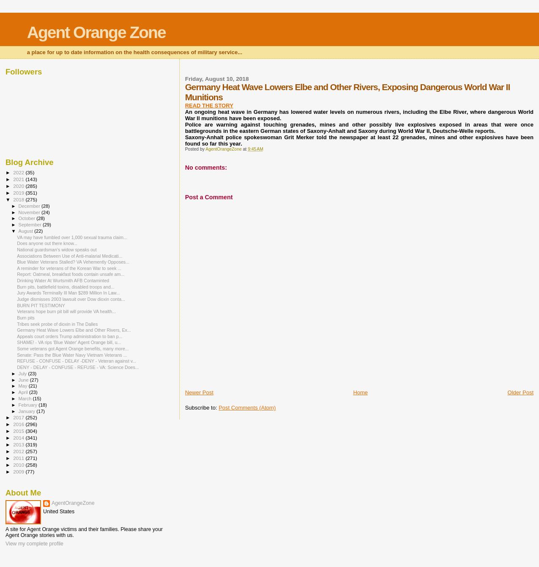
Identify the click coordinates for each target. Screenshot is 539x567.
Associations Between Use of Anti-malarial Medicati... (69, 256)
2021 (19, 179)
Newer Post (199, 392)
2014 (19, 437)
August (27, 231)
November (30, 212)
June (24, 380)
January (28, 411)
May (24, 385)
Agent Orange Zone (96, 32)
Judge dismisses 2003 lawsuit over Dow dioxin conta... (71, 299)
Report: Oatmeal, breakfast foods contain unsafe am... (70, 274)
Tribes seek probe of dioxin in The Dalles (57, 324)
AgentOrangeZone (73, 503)
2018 (19, 199)
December (30, 206)
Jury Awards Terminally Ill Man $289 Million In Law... (68, 292)
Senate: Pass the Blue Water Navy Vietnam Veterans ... (72, 355)
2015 (19, 431)
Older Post (521, 392)
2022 (19, 172)
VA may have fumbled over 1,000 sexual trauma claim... (72, 237)
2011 (19, 458)
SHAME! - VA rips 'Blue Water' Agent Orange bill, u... (69, 342)
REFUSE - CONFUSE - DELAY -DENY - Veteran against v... (76, 360)
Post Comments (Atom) (247, 408)
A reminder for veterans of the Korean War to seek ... (69, 268)
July (23, 373)
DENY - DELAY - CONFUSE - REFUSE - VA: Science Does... (78, 367)
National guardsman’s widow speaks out (57, 249)
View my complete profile (34, 544)
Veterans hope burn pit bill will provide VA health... (66, 311)
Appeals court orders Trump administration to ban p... (69, 336)
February (29, 404)
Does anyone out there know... (47, 243)
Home (360, 392)
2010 (19, 465)
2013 (19, 444)
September (31, 224)
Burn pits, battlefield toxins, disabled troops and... (66, 286)
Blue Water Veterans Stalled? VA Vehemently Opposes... (73, 261)
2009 (19, 471)
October (28, 218)
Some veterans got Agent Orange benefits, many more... (73, 348)
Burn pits (26, 317)
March (26, 398)
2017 (19, 417)
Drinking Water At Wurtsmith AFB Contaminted (63, 280)
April (24, 392)
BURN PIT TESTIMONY (41, 305)
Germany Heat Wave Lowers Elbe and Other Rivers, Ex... (74, 330)
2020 (19, 186)
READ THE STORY (209, 105)
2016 (19, 424)
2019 (19, 192)
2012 (19, 451)
